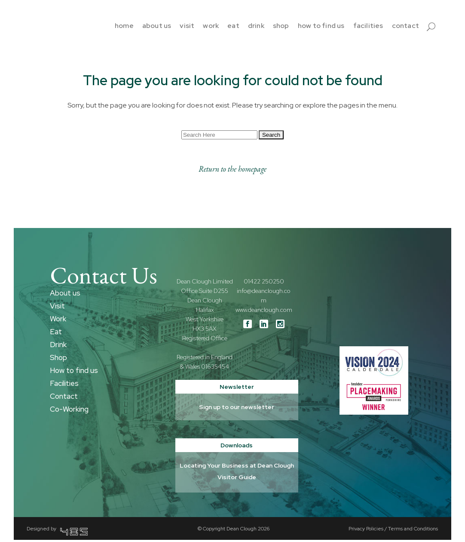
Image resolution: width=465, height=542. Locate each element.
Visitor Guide (236, 479)
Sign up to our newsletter (236, 409)
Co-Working (69, 411)
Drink (58, 346)
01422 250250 (264, 283)
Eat (56, 334)
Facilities (64, 385)
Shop (58, 359)
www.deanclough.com (264, 312)
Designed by (57, 530)
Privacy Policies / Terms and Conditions (393, 530)
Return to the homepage (232, 171)
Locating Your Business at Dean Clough (237, 467)
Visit (57, 308)
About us (65, 295)
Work (58, 321)
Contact (64, 398)
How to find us (74, 372)
